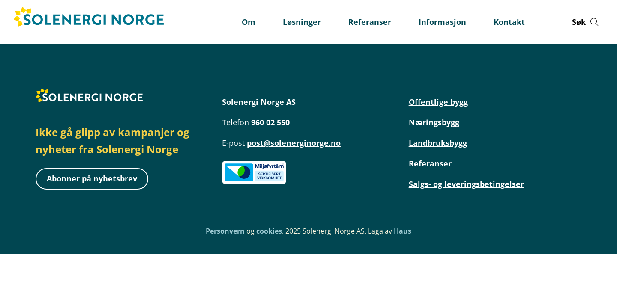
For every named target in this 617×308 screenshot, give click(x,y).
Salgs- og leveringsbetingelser (466, 184)
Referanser (430, 163)
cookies (269, 231)
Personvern (225, 231)
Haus (402, 231)
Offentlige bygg (438, 102)
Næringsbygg (434, 122)
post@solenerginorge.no (294, 143)
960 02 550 (270, 122)
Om (248, 22)
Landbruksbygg (438, 143)
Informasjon (442, 22)
